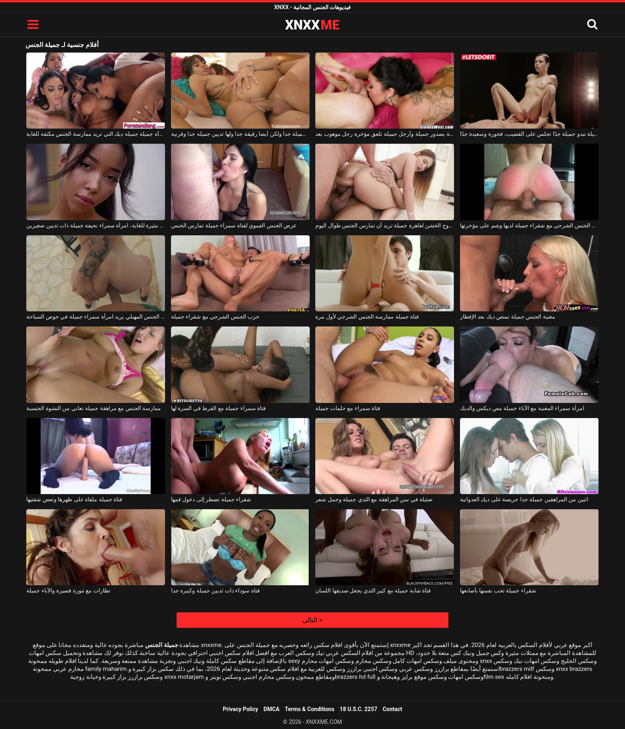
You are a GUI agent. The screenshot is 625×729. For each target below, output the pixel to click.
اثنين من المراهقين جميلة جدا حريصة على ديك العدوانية (524, 499)
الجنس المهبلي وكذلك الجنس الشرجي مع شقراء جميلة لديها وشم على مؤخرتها (529, 225)
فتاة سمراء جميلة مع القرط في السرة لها (218, 408)
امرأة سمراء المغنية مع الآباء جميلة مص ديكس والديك (522, 408)
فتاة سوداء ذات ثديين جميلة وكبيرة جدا (215, 590)
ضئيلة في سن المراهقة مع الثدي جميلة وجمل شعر (373, 499)
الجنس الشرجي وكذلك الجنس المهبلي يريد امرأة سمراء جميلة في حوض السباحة (95, 316)
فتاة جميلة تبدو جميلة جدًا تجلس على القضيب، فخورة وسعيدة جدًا (529, 134)
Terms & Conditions (309, 709)
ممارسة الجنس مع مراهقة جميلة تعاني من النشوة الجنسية (93, 408)
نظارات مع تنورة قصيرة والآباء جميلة (68, 590)
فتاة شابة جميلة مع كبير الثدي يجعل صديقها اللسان (373, 590)
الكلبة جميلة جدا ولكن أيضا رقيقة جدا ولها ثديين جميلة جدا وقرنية (240, 134)
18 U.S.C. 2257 (358, 709)
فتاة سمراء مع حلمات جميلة (347, 408)
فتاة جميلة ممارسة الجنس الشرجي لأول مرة (367, 316)
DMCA (271, 709)
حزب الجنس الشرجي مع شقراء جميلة (215, 316)
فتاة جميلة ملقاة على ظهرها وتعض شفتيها (74, 499)
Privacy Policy (240, 709)
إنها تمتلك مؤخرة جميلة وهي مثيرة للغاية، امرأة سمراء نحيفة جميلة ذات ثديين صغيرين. (95, 225)
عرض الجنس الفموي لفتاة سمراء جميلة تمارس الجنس (234, 225)
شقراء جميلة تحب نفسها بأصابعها (498, 590)
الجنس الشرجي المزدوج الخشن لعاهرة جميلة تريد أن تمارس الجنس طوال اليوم (384, 225)
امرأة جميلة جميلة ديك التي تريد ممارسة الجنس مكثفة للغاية (95, 134)
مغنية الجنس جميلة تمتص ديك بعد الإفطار (507, 316)
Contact (392, 709)
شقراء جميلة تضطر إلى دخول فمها (211, 499)
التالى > (312, 620)
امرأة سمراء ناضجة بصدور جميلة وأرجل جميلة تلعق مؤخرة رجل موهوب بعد (384, 134)
